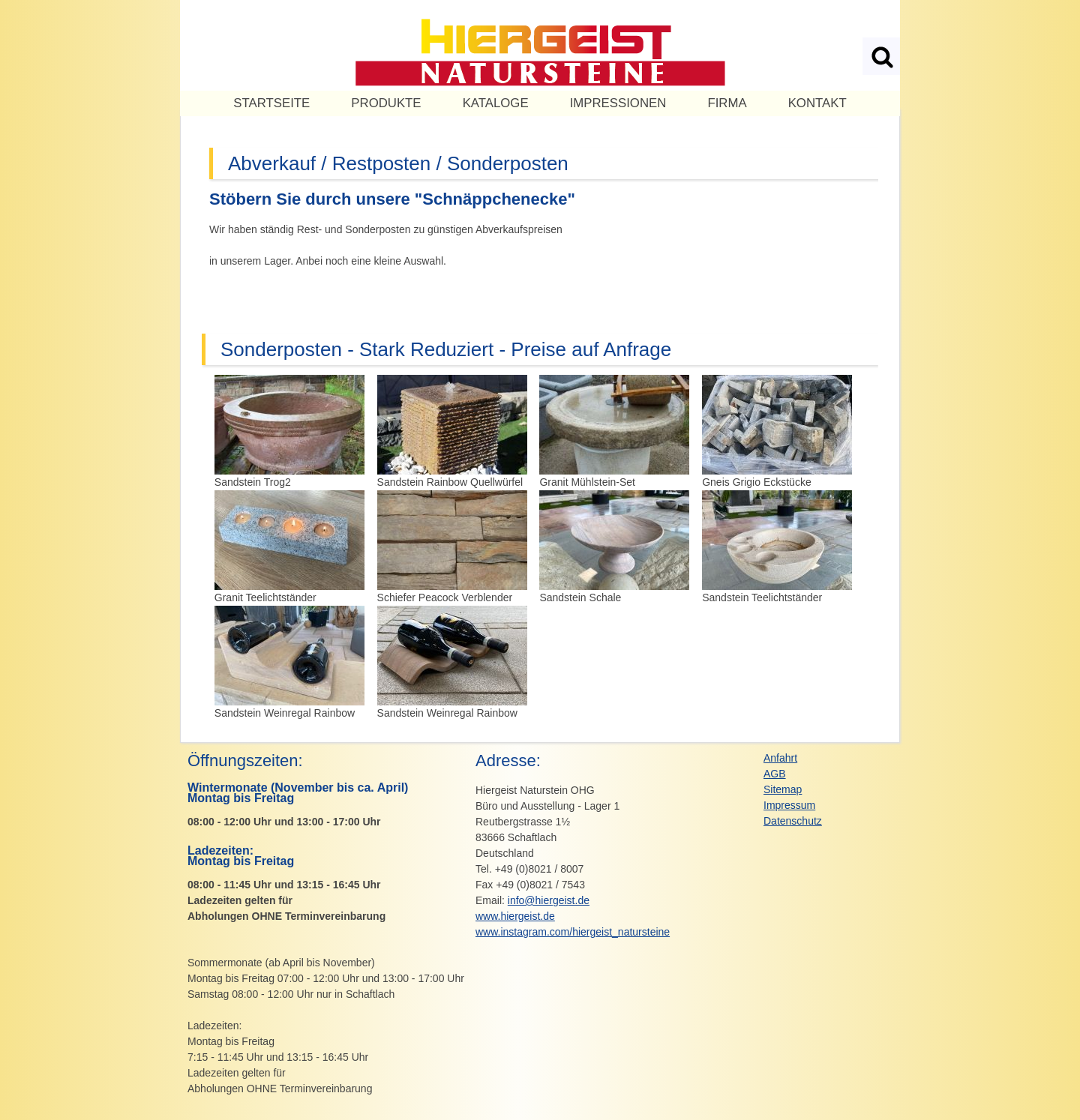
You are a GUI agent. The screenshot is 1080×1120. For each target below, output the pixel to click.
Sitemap (783, 789)
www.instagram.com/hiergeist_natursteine (573, 932)
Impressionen (618, 103)
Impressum (789, 805)
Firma (726, 103)
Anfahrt (780, 758)
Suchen (881, 56)
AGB (775, 774)
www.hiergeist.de (515, 916)
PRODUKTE (386, 103)
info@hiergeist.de (549, 900)
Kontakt (817, 103)
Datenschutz (793, 821)
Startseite (271, 103)
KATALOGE (496, 103)
